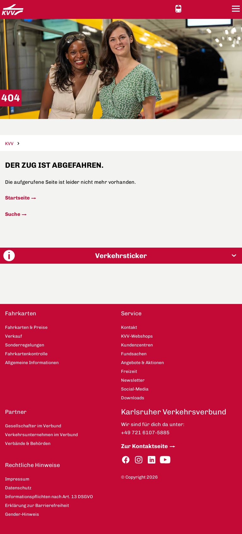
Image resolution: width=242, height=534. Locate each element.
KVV (9, 143)
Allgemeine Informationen (32, 362)
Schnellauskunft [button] (178, 9)
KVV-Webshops (212, 8)
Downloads (132, 398)
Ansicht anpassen (190, 8)
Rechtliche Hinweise (32, 465)
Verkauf (13, 336)
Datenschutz (18, 488)
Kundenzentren (137, 345)
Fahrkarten (20, 313)
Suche (12, 214)
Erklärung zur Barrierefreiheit (37, 505)
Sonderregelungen (24, 345)
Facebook (125, 460)
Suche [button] (224, 8)
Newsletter (133, 380)
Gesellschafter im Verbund (33, 426)
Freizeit (129, 371)
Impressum (17, 479)
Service (131, 313)
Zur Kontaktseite (144, 446)
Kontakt (201, 8)
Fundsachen (134, 354)
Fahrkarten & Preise (26, 327)
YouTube (165, 460)
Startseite (17, 198)
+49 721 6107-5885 (145, 433)
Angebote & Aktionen (142, 362)
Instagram (138, 460)
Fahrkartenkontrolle (26, 354)
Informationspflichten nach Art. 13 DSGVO (49, 496)
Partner (15, 411)
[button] (121, 256)
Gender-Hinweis (22, 514)
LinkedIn (151, 460)
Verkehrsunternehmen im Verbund (41, 434)
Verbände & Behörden (27, 443)
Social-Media (134, 389)
